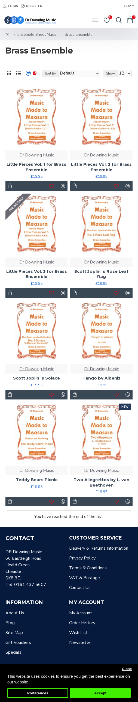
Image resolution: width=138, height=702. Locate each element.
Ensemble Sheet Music (37, 34)
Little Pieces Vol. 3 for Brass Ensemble (36, 274)
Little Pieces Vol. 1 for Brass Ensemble (36, 167)
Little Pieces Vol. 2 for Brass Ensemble (101, 167)
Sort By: (51, 73)
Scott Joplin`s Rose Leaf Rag (101, 274)
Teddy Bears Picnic (36, 479)
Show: (111, 73)
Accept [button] (100, 693)
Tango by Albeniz (101, 378)
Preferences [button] (37, 693)
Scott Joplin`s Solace (36, 378)
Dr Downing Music (36, 155)
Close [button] (127, 669)
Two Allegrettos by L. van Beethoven (101, 482)
